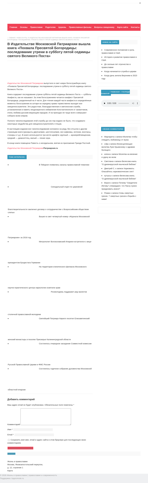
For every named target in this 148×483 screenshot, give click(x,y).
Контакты (135, 27)
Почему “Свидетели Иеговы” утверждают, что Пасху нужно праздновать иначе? (119, 186)
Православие (36, 27)
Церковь (62, 27)
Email (10, 438)
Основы (23, 27)
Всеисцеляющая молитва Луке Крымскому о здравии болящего (118, 147)
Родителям (50, 27)
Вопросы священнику (104, 27)
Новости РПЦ (22, 38)
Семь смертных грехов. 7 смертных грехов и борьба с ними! (118, 196)
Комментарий (13, 427)
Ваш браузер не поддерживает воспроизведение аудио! (121, 103)
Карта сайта (122, 27)
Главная (13, 27)
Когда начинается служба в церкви (120, 71)
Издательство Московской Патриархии (25, 83)
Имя (10, 432)
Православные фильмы (80, 27)
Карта (10, 474)
